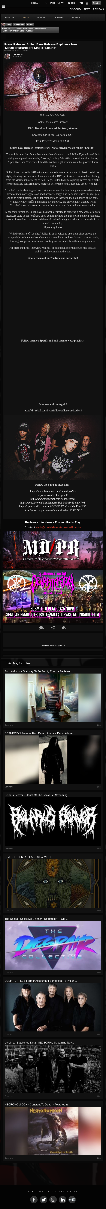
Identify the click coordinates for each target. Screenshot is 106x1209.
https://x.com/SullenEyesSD (53, 495)
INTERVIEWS (57, 3)
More (76, 17)
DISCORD (75, 9)
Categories (19, 24)
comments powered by (53, 645)
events (59, 17)
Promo (60, 522)
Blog (9, 24)
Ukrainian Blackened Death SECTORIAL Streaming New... (40, 1042)
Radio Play (73, 522)
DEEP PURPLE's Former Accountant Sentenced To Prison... (41, 980)
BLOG (71, 3)
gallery (42, 17)
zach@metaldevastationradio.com (58, 527)
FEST (87, 9)
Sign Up (96, 3)
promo (30, 24)
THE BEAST (18, 55)
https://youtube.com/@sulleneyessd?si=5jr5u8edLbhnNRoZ (52, 502)
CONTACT (35, 3)
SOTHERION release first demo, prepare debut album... (40, 733)
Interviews (46, 522)
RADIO (81, 3)
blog (26, 17)
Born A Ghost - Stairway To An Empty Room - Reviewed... (39, 671)
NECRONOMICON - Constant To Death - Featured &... (37, 1104)
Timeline (10, 17)
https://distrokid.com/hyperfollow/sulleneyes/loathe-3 (53, 410)
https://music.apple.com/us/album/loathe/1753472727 (53, 510)
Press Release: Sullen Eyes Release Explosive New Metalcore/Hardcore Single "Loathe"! (24, 30)
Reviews (31, 522)
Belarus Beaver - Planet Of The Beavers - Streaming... (37, 795)
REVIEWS (98, 9)
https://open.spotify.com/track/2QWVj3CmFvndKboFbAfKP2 (53, 506)
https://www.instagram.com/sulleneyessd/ (52, 498)
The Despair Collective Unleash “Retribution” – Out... (36, 918)
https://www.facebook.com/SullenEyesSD (53, 491)
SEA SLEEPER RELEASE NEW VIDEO (28, 857)
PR (45, 3)
